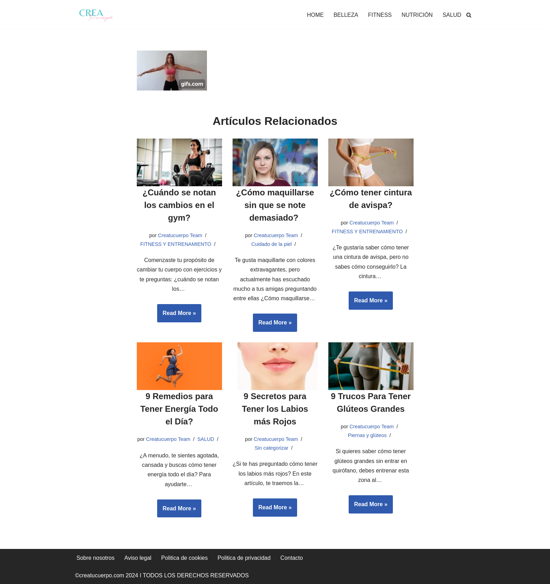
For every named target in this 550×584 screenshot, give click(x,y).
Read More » (176, 315)
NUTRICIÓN (417, 15)
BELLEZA (346, 15)
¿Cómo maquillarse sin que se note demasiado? (275, 205)
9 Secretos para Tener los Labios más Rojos (275, 408)
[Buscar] (468, 15)
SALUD (452, 15)
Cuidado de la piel (271, 244)
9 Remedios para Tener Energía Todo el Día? (179, 408)
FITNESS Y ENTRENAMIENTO (175, 244)
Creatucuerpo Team (180, 235)
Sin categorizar (271, 448)
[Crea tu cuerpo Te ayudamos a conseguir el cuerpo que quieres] (96, 14)
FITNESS (380, 15)
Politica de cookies (184, 558)
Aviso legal (138, 558)
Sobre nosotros (95, 558)
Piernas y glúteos (367, 435)
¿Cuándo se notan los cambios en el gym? (179, 205)
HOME (315, 15)
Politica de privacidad (243, 558)
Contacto (291, 558)
